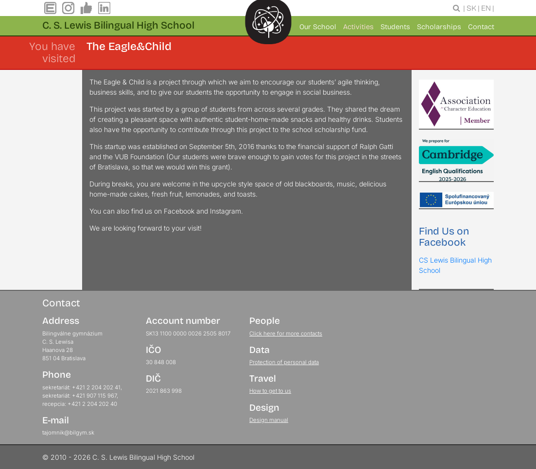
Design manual (268, 420)
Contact (481, 26)
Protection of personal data (284, 362)
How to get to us (270, 390)
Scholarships (439, 26)
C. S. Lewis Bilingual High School (118, 25)
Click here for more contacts (285, 333)
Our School (317, 26)
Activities (358, 26)
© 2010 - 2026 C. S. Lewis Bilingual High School (118, 457)
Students (395, 26)
